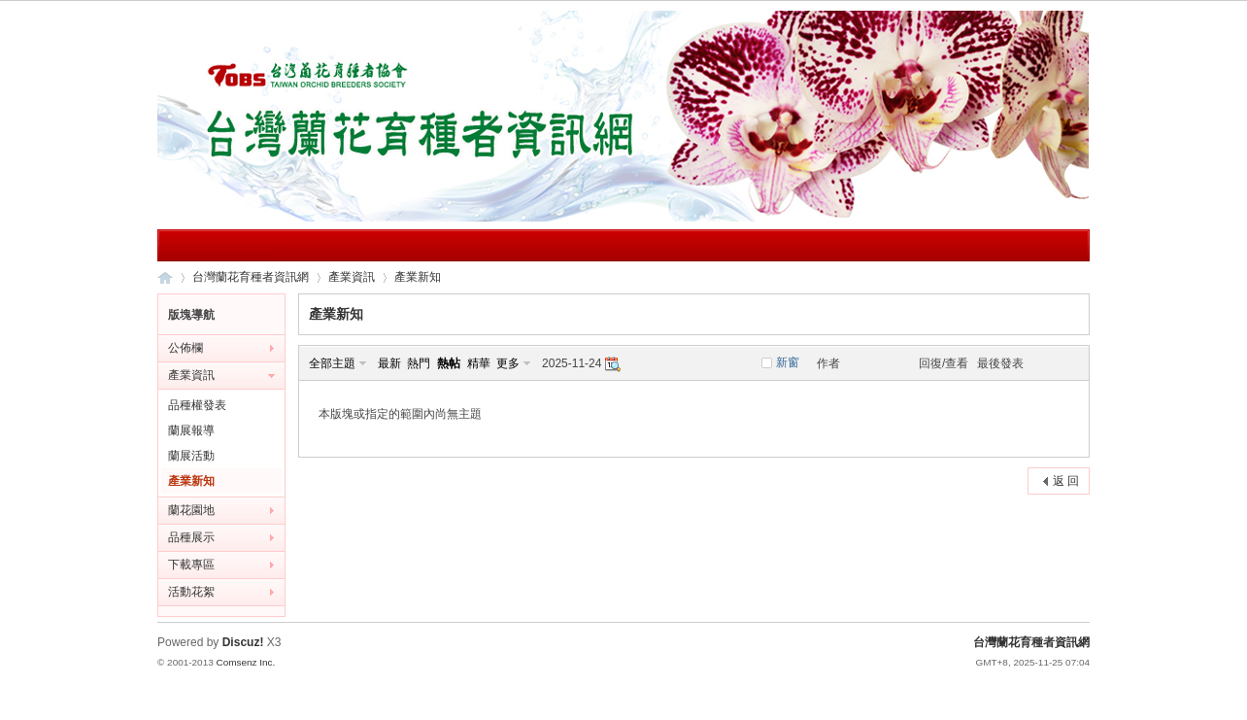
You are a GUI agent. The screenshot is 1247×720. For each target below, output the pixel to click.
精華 (478, 363)
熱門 (418, 363)
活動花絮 (191, 592)
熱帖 (448, 363)
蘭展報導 (191, 430)
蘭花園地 (191, 510)
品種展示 (191, 537)
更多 (508, 363)
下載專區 (191, 564)
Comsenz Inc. (245, 662)
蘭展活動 (191, 456)
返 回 (1066, 481)
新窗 (787, 362)
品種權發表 (197, 405)
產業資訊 (351, 277)
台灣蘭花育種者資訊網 (165, 277)
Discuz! (243, 642)
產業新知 (417, 277)
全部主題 (332, 363)
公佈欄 (185, 348)
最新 (389, 363)
